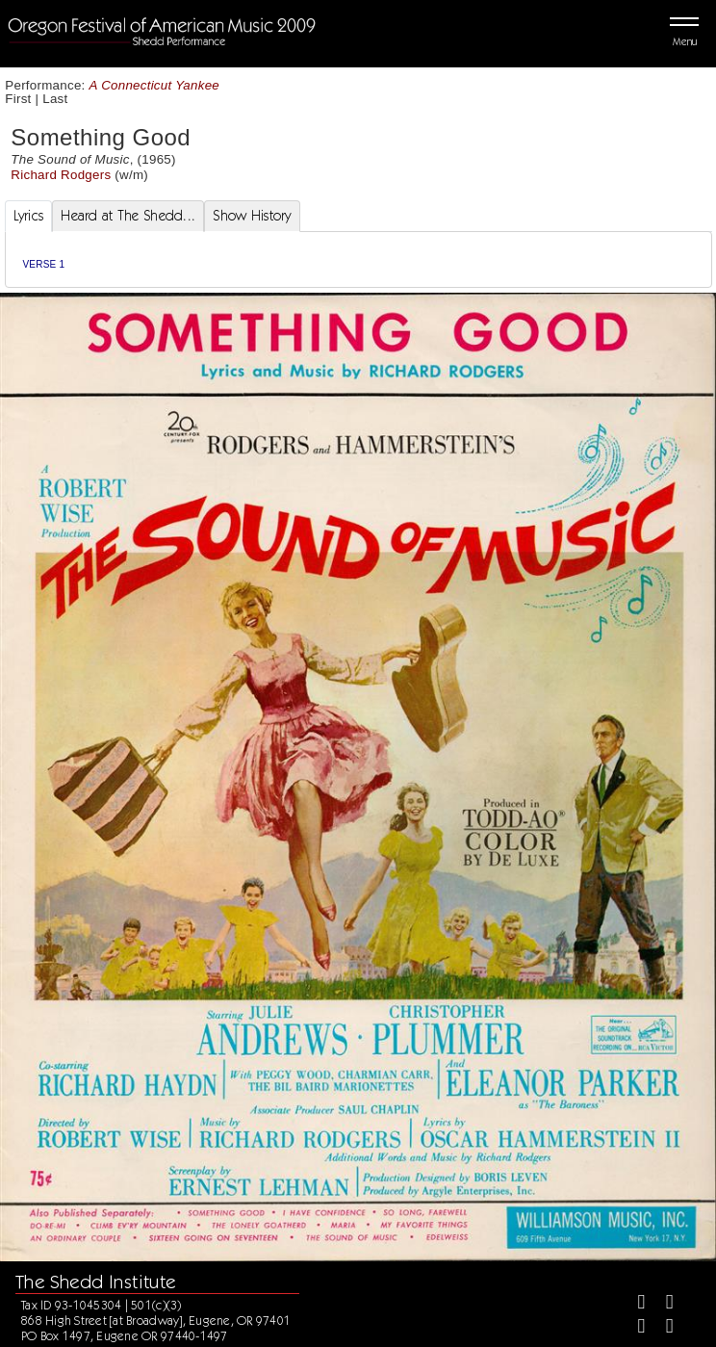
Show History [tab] (252, 215)
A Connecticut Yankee (155, 85)
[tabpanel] (358, 259)
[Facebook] (634, 1304)
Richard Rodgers (61, 175)
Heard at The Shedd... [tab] (128, 215)
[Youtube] (662, 1328)
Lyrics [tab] (28, 215)
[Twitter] (662, 1304)
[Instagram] (634, 1328)
